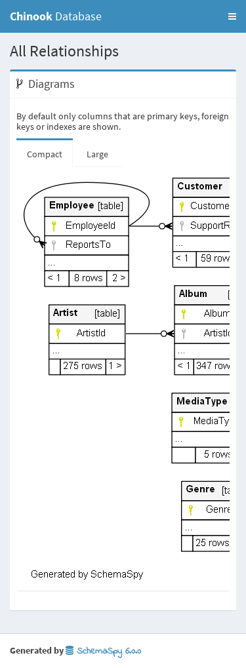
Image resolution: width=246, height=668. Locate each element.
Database (56, 16)
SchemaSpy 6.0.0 (103, 651)
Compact (44, 154)
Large (97, 154)
